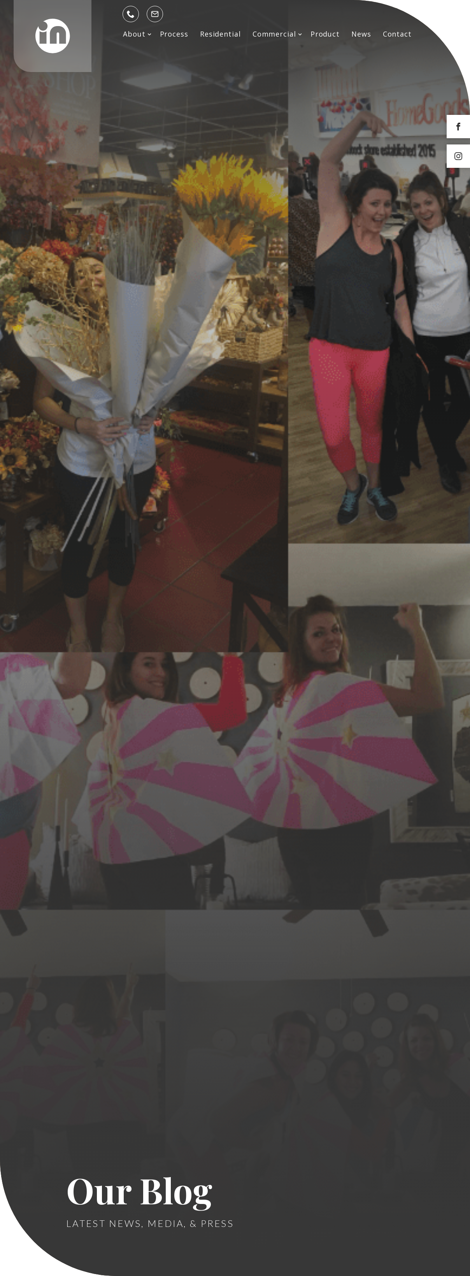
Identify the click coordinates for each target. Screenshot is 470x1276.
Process (174, 34)
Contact (397, 34)
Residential (220, 34)
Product (325, 34)
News (361, 34)
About (134, 34)
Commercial (274, 34)
